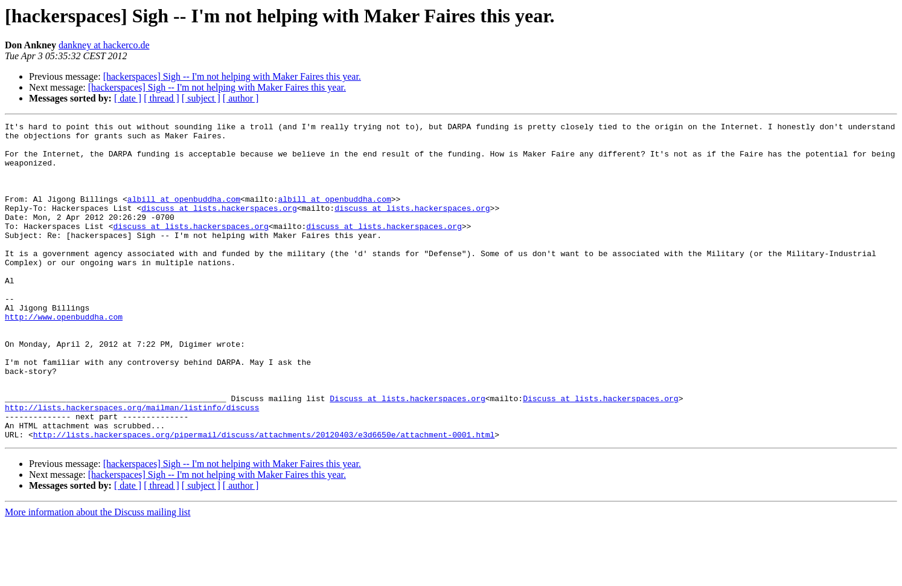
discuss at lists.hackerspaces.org (218, 226)
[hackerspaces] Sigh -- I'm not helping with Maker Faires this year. (232, 76)
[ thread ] (161, 98)
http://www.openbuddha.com (64, 356)
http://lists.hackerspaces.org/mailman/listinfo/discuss (132, 465)
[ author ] (241, 98)
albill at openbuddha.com (183, 215)
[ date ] (127, 98)
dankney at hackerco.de (104, 45)
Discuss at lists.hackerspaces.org (407, 454)
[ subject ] (201, 98)
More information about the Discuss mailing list (98, 575)
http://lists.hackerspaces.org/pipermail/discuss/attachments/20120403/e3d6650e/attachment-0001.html (263, 497)
